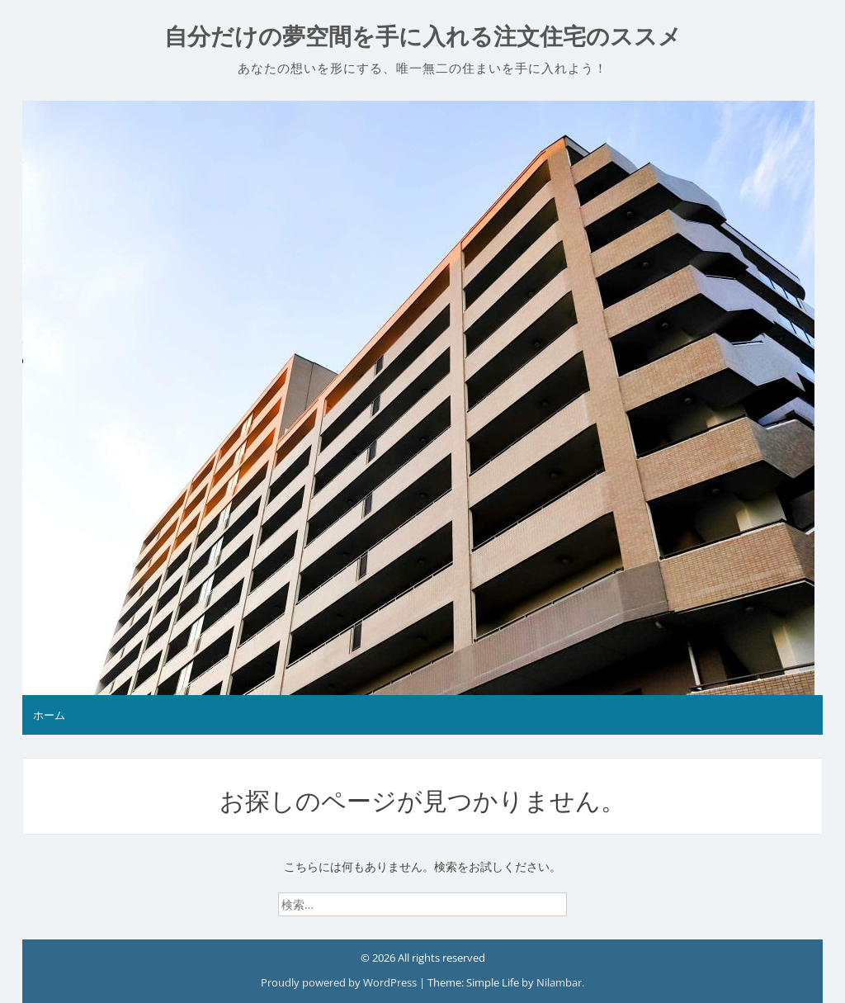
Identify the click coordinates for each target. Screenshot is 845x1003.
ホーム (49, 714)
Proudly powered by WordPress (340, 982)
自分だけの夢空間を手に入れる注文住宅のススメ (423, 37)
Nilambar (559, 982)
